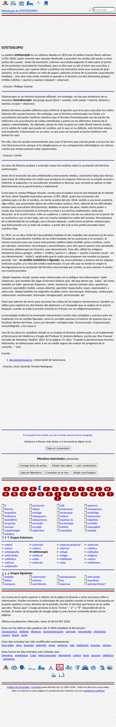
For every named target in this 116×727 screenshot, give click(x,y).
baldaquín (83, 645)
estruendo (94, 577)
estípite (9, 577)
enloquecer (39, 516)
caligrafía (41, 645)
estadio (92, 530)
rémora (106, 645)
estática (9, 534)
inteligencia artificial (94, 690)
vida (72, 645)
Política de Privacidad (18, 687)
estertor (65, 548)
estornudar (39, 577)
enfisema (10, 516)
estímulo (37, 562)
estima (92, 559)
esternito (37, 544)
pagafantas (21, 655)
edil (62, 505)
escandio (37, 523)
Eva (62, 580)
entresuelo (94, 516)
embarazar (66, 509)
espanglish (94, 527)
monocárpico (9, 631)
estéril (8, 544)
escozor (9, 527)
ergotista (93, 520)
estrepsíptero (68, 577)
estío (63, 562)
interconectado (47, 655)
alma (19, 645)
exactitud (93, 580)
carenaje (70, 631)
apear (52, 645)
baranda (29, 645)
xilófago (24, 631)
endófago (93, 512)
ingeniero (7, 655)
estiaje (64, 552)
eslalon (64, 527)
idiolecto (36, 631)
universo (62, 645)
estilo (35, 559)
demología (64, 655)
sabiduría (107, 655)
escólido (92, 523)
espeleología (12, 530)
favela (15, 635)
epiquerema (39, 520)
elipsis (36, 509)
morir (24, 635)
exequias (10, 584)
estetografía (12, 552)
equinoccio (66, 520)
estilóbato (66, 559)
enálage (37, 512)
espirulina (38, 530)
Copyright (36, 687)
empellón (10, 512)
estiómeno (94, 562)
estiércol (37, 555)
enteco (64, 516)
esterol (36, 548)
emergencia (95, 509)
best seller (8, 645)
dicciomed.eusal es (20, 360)
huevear (95, 645)
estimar (9, 562)
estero (8, 548)
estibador (93, 552)
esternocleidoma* (71, 544)
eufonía (36, 580)
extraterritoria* (97, 584)
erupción (10, 523)
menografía (84, 631)
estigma (92, 555)
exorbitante (39, 584)
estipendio (11, 566)
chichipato (100, 631)
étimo (8, 580)
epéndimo (11, 520)
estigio (64, 555)
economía (38, 505)
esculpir (37, 527)
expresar (65, 584)
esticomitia (11, 555)
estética (92, 548)
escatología (66, 523)
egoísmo (93, 505)
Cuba (33, 655)
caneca (6, 635)
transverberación (53, 631)
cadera (77, 655)
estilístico (10, 559)
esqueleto (66, 530)
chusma (95, 655)
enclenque (66, 512)
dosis (86, 655)
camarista (9, 659)
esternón (93, 544)
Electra (9, 509)
